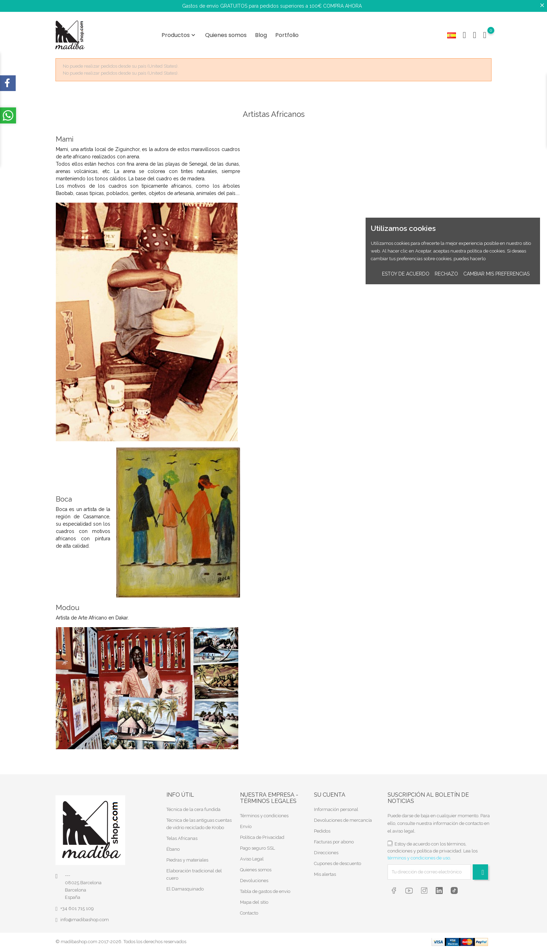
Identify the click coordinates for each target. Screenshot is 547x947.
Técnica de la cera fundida (193, 806)
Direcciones (326, 849)
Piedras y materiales (187, 856)
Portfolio (287, 33)
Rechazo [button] (446, 274)
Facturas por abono (334, 838)
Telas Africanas (181, 834)
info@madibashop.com (84, 916)
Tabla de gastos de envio (265, 887)
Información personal (336, 806)
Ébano (173, 845)
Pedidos (322, 827)
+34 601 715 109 (77, 905)
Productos (179, 33)
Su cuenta (329, 791)
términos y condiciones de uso (419, 854)
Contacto (249, 909)
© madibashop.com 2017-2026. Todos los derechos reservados (120, 938)
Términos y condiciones (264, 812)
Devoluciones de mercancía (343, 816)
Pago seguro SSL (257, 844)
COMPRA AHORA (342, 6)
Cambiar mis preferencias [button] (496, 274)
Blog (261, 33)
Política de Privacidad (262, 833)
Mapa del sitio (254, 898)
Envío (246, 823)
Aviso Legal (252, 855)
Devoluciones (254, 877)
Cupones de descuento (337, 860)
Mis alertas (325, 870)
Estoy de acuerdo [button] (405, 274)
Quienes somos (226, 33)
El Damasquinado (185, 885)
